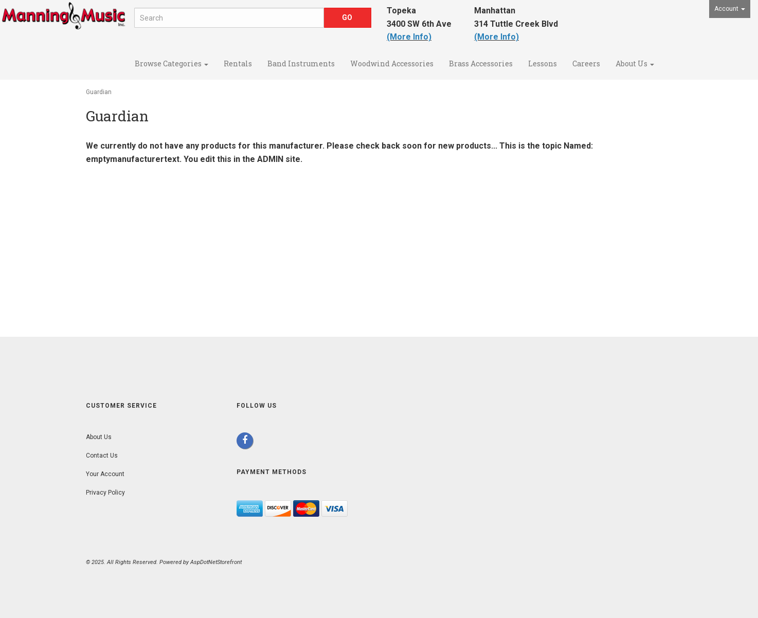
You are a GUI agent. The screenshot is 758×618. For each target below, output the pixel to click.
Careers (586, 63)
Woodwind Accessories (392, 63)
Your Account (105, 474)
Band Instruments (301, 63)
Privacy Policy (105, 492)
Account (729, 8)
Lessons (542, 63)
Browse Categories (171, 63)
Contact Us (102, 455)
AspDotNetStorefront (216, 562)
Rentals (238, 63)
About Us (635, 63)
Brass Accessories (481, 63)
